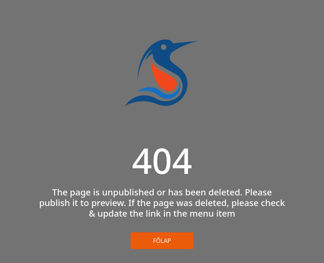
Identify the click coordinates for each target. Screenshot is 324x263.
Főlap (162, 241)
